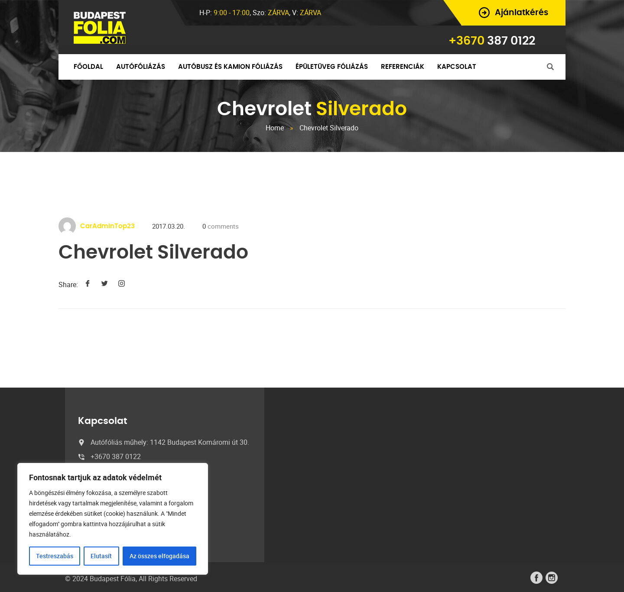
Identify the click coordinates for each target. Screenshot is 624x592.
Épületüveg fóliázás (332, 67)
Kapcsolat (456, 67)
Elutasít (101, 556)
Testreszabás (54, 556)
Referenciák (402, 67)
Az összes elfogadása (159, 556)
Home (275, 128)
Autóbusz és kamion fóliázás (230, 67)
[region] (112, 519)
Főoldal (88, 67)
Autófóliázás (140, 67)
